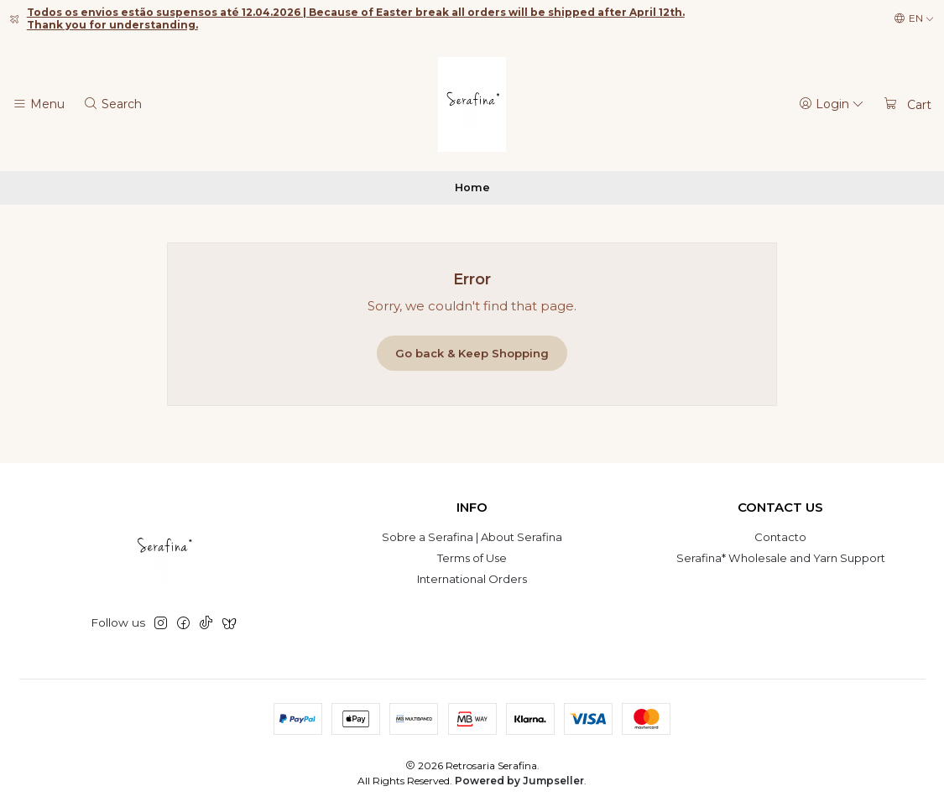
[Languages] (914, 19)
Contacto (780, 537)
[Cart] (907, 104)
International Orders (472, 579)
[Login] (832, 104)
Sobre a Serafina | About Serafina (472, 537)
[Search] (112, 104)
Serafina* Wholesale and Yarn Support (780, 558)
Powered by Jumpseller (519, 780)
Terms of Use (472, 558)
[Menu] (38, 104)
